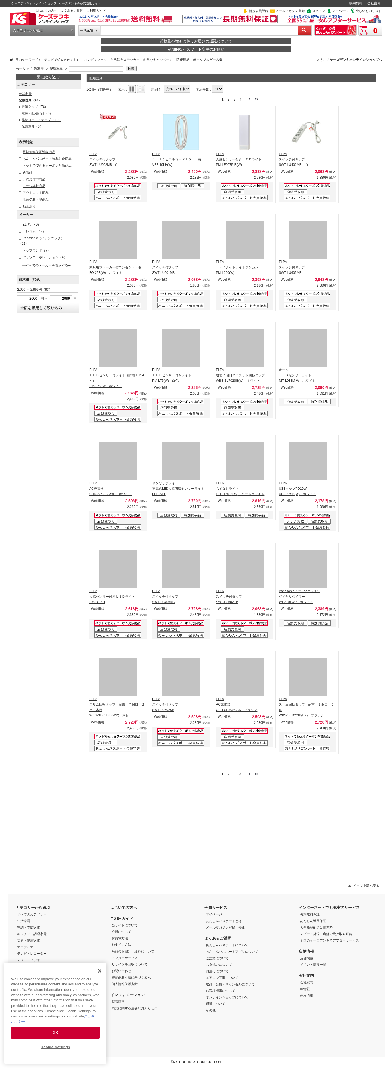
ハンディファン (95, 60)
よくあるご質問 (71, 11)
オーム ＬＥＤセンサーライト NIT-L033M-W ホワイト (297, 375)
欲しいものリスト (369, 11)
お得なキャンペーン (158, 60)
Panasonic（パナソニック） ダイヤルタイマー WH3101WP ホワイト (299, 596)
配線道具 (32, 126)
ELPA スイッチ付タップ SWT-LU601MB (165, 267)
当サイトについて (125, 925)
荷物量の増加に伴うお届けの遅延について (196, 41)
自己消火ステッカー (125, 60)
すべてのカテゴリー (32, 914)
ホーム (20, 69)
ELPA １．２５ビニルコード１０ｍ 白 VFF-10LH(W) (176, 159)
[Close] (100, 971)
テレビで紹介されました (62, 60)
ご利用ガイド (96, 11)
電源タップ (35, 107)
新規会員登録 (258, 11)
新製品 (27, 172)
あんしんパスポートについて (227, 945)
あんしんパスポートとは (224, 921)
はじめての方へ (46, 11)
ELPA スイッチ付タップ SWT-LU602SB (165, 704)
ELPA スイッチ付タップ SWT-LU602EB (229, 596)
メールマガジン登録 (290, 11)
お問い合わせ (121, 971)
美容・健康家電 (28, 940)
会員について (121, 932)
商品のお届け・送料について (133, 951)
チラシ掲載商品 (34, 186)
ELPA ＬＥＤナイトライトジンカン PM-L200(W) (237, 267)
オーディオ (25, 947)
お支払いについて (219, 965)
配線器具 (56, 69)
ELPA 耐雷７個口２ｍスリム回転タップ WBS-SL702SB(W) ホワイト (240, 375)
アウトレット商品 (36, 193)
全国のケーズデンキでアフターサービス (329, 940)
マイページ (340, 11)
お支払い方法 (121, 945)
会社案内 (374, 3)
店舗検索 (306, 958)
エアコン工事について (222, 978)
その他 (211, 1010)
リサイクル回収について (130, 964)
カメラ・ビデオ (28, 960)
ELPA (32, 224)
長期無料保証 (310, 914)
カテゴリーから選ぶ (27, 30)
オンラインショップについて (227, 997)
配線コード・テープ (41, 120)
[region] (55, 1013)
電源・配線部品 (37, 113)
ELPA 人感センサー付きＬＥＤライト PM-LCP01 (112, 596)
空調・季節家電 (28, 927)
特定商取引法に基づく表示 (131, 977)
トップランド (37, 250)
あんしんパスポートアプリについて (232, 952)
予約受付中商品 (34, 179)
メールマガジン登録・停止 (225, 927)
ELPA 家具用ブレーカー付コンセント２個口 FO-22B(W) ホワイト (117, 267)
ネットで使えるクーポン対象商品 (47, 165)
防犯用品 (182, 60)
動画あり (29, 206)
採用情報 (355, 3)
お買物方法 (120, 938)
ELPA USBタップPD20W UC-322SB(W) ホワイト (297, 488)
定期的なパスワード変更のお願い (196, 49)
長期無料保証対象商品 (39, 152)
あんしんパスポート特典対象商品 (47, 159)
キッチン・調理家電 (32, 934)
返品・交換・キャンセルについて (230, 984)
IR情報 (305, 989)
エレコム (34, 231)
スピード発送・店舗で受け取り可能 (326, 934)
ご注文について (217, 958)
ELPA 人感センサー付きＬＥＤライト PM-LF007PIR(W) (239, 159)
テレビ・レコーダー (32, 953)
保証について (215, 1004)
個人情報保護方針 (125, 984)
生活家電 (86, 30)
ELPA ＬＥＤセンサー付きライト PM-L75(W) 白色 (171, 375)
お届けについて (217, 971)
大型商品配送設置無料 (316, 927)
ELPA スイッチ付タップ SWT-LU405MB (165, 596)
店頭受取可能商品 (36, 199)
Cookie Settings (55, 1047)
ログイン (318, 11)
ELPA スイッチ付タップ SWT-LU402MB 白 (293, 159)
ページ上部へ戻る (366, 886)
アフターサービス (125, 958)
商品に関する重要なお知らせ (134, 1008)
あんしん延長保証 (313, 921)
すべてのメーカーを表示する (47, 265)
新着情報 (118, 1002)
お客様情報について (220, 991)
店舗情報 (306, 951)
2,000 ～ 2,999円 (34, 289)
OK (55, 1032)
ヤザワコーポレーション (45, 257)
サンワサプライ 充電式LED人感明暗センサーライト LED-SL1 (178, 488)
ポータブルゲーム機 (207, 60)
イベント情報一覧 (313, 965)
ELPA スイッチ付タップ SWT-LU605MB (292, 267)
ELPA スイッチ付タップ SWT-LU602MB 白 (103, 159)
